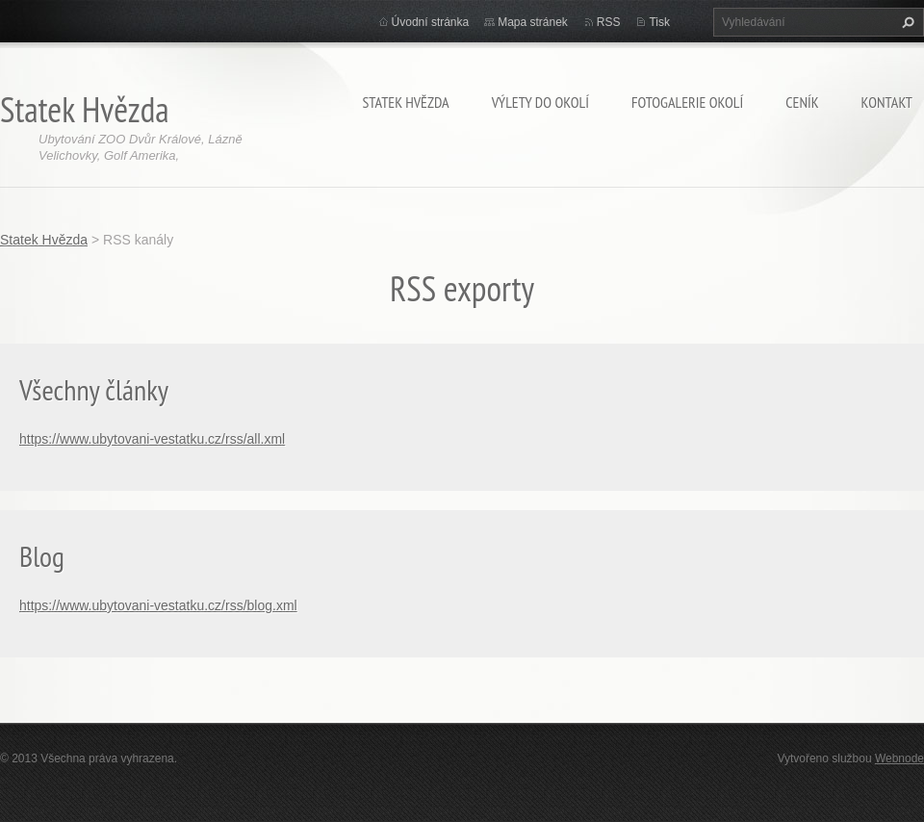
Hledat (905, 22)
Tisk (659, 22)
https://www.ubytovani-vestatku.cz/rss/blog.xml (158, 605)
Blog (41, 556)
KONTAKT (886, 102)
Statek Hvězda (405, 102)
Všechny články (93, 389)
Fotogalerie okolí (687, 102)
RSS (609, 22)
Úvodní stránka (431, 22)
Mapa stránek (533, 22)
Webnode (899, 758)
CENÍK (801, 102)
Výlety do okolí (540, 102)
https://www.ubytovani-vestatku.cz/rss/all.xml (152, 439)
